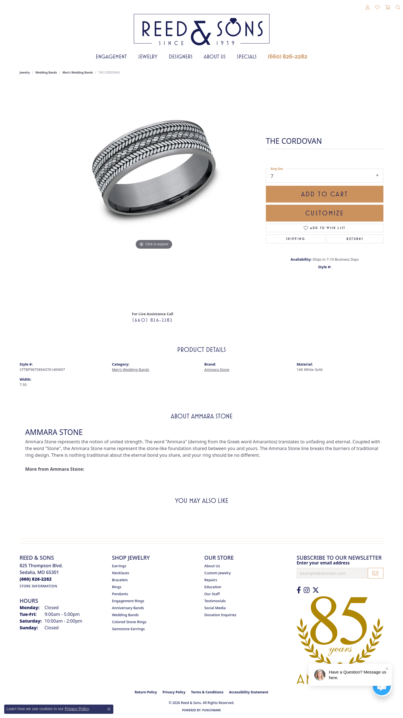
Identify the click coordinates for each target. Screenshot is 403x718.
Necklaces (120, 572)
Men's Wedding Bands (77, 72)
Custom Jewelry (217, 572)
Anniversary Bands (128, 607)
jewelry (25, 72)
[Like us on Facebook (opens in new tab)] (299, 590)
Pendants (120, 593)
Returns (354, 239)
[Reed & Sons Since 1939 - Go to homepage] (202, 25)
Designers (181, 56)
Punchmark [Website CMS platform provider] (211, 710)
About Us (215, 56)
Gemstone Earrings (128, 628)
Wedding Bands (46, 72)
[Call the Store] (36, 579)
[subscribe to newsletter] (375, 573)
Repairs (210, 579)
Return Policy (146, 692)
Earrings (119, 565)
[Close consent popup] (109, 709)
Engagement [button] (111, 56)
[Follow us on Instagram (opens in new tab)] (307, 590)
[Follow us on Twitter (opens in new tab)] (315, 590)
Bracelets (120, 579)
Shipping (295, 239)
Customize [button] (324, 213)
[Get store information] (38, 586)
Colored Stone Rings (129, 621)
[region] (154, 195)
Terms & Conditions (207, 692)
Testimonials (215, 600)
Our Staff (212, 593)
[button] (367, 7)
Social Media (215, 607)
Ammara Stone (216, 369)
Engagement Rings (128, 600)
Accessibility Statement (248, 692)
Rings (116, 586)
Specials (247, 56)
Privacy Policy (174, 692)
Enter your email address (323, 563)
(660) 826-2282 (287, 56)
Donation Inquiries (220, 614)
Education (212, 586)
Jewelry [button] (148, 56)
